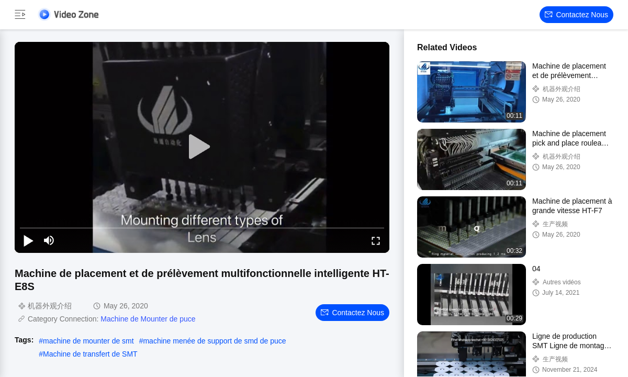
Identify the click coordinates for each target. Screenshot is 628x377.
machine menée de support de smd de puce (214, 341)
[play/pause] (28, 240)
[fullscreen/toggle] (375, 240)
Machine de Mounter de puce (147, 319)
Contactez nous (576, 14)
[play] (202, 147)
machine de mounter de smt (88, 341)
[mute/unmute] (49, 240)
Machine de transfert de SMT (90, 354)
